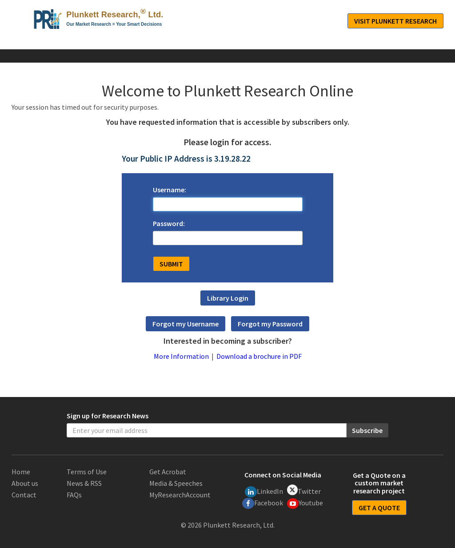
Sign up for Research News (107, 415)
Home (21, 471)
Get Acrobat (167, 471)
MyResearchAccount (180, 494)
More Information (181, 356)
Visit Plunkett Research (395, 20)
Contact (24, 494)
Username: (169, 189)
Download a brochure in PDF (259, 356)
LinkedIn (264, 491)
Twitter (304, 490)
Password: (169, 223)
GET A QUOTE (379, 507)
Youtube (305, 503)
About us (25, 483)
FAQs (74, 494)
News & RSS (84, 483)
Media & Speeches (176, 483)
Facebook (262, 503)
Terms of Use (87, 471)
